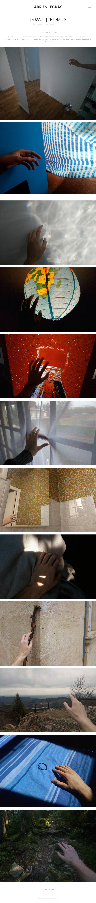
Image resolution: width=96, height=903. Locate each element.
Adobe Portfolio (52, 898)
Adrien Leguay (48, 7)
